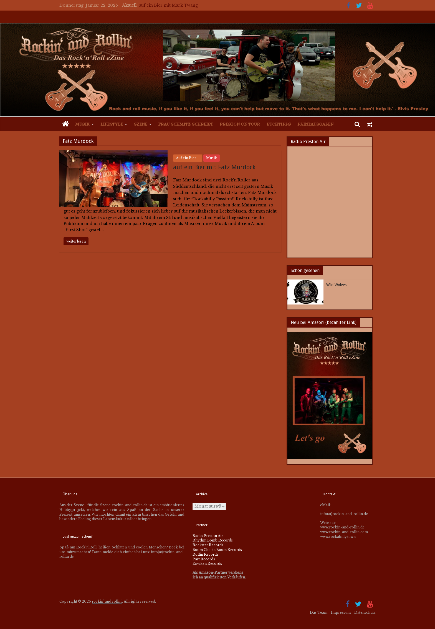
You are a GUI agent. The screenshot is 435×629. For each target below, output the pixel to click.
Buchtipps (279, 124)
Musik (82, 124)
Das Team (318, 612)
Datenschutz (365, 612)
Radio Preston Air (208, 536)
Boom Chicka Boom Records (217, 550)
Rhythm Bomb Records (213, 540)
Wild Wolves (336, 285)
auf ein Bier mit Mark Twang (168, 5)
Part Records (204, 559)
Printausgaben (315, 124)
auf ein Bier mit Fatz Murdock (214, 167)
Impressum (341, 612)
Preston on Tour (240, 124)
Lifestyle (111, 124)
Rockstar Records (208, 545)
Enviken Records (207, 563)
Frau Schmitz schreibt (185, 124)
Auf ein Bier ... (187, 158)
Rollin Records (205, 554)
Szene (140, 124)
